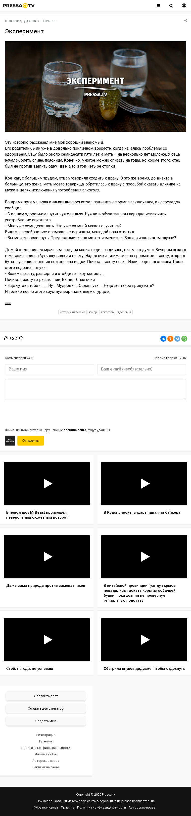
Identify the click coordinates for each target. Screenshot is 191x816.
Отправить (30, 440)
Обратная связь (46, 807)
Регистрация (45, 735)
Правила (45, 741)
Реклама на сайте (46, 767)
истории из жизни (72, 312)
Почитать (49, 21)
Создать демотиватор (46, 708)
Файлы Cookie (45, 754)
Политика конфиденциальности (45, 748)
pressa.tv (32, 21)
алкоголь (107, 312)
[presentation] (43, 413)
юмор (93, 312)
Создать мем (45, 721)
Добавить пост (46, 696)
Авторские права (45, 761)
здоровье (124, 312)
